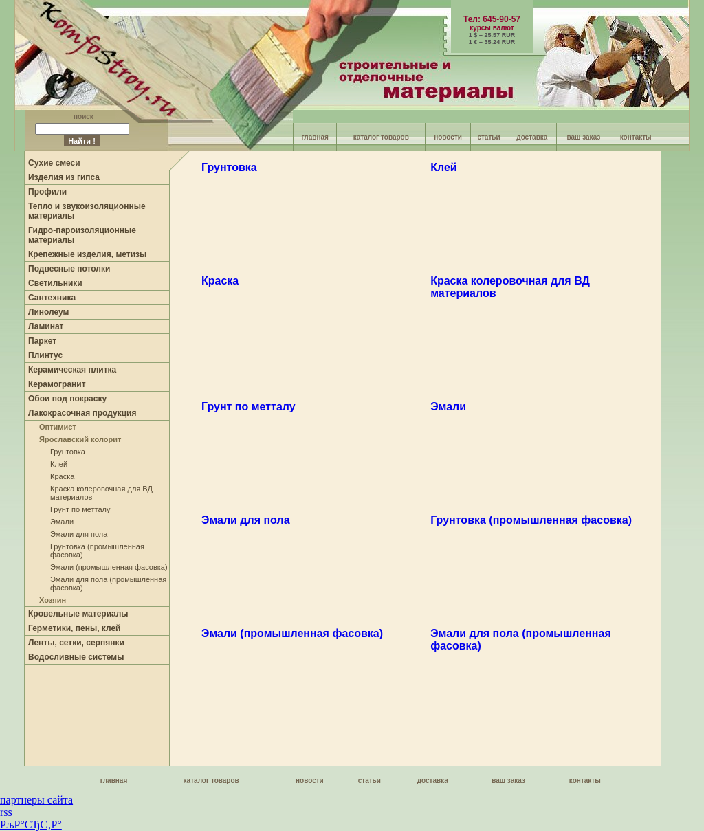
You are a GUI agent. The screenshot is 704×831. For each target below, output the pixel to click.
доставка (531, 137)
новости (448, 137)
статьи (488, 137)
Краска (62, 476)
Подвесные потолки (69, 269)
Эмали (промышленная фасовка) (109, 567)
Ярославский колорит (80, 439)
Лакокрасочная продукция (82, 413)
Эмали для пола (78, 534)
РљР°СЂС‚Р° (31, 824)
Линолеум (48, 312)
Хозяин (52, 600)
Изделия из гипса (64, 177)
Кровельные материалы (78, 614)
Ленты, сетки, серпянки (76, 642)
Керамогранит (57, 384)
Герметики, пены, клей (74, 628)
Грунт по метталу (80, 509)
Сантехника (52, 297)
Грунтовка (67, 451)
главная (314, 137)
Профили (47, 192)
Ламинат (45, 326)
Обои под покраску (67, 398)
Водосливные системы (76, 657)
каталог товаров (381, 137)
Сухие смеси (54, 163)
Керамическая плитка (72, 370)
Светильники (55, 283)
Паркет (42, 341)
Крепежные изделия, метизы (87, 254)
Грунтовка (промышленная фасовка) (531, 520)
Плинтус (45, 355)
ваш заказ (584, 137)
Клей (58, 464)
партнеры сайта (36, 800)
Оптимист (57, 427)
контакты (636, 137)
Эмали (62, 522)
